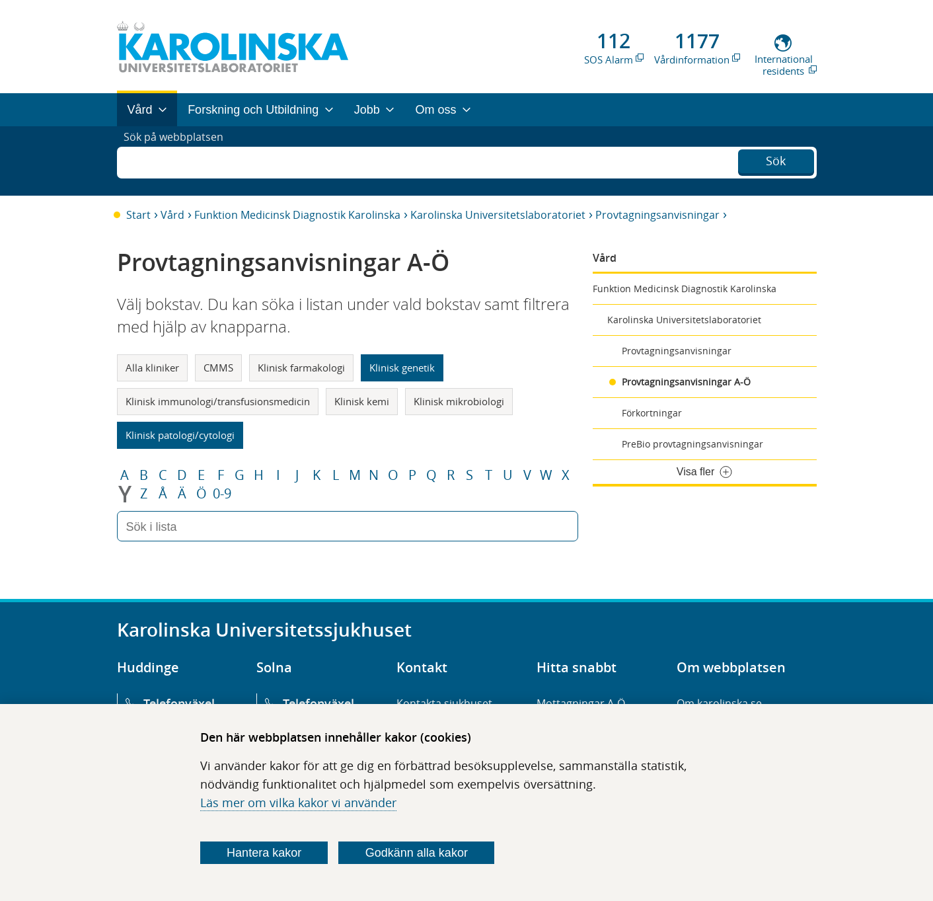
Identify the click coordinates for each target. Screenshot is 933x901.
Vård (172, 215)
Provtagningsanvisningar (657, 215)
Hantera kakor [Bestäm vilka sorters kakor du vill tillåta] (264, 852)
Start (138, 215)
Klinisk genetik (402, 367)
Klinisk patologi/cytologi (180, 435)
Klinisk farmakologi (301, 367)
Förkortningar (652, 413)
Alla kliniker (152, 367)
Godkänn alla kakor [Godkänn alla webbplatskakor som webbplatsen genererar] (416, 852)
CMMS (218, 367)
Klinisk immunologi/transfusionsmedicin (218, 401)
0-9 (222, 494)
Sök (776, 159)
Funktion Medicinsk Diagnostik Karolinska (297, 215)
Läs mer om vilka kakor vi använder (298, 802)
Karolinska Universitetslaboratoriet (497, 215)
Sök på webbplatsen (179, 161)
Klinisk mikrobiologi (459, 401)
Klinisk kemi (361, 401)
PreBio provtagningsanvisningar (692, 444)
